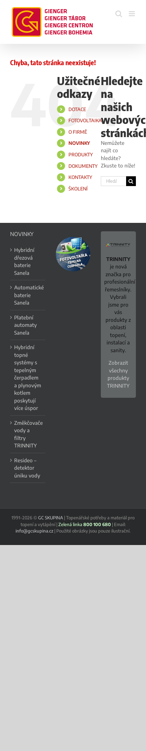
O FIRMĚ (77, 132)
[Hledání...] (113, 181)
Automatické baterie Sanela (28, 295)
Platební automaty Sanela (25, 325)
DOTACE (77, 109)
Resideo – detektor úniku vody (27, 467)
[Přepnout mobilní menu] (132, 13)
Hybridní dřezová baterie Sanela (24, 261)
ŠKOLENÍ (78, 188)
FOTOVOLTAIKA (85, 120)
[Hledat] (131, 181)
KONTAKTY (80, 177)
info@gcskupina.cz (34, 531)
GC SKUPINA (50, 517)
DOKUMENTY (82, 166)
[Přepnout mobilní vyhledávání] (118, 13)
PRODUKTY (80, 154)
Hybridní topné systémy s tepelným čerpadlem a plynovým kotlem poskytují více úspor (27, 377)
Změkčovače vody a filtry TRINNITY (28, 434)
